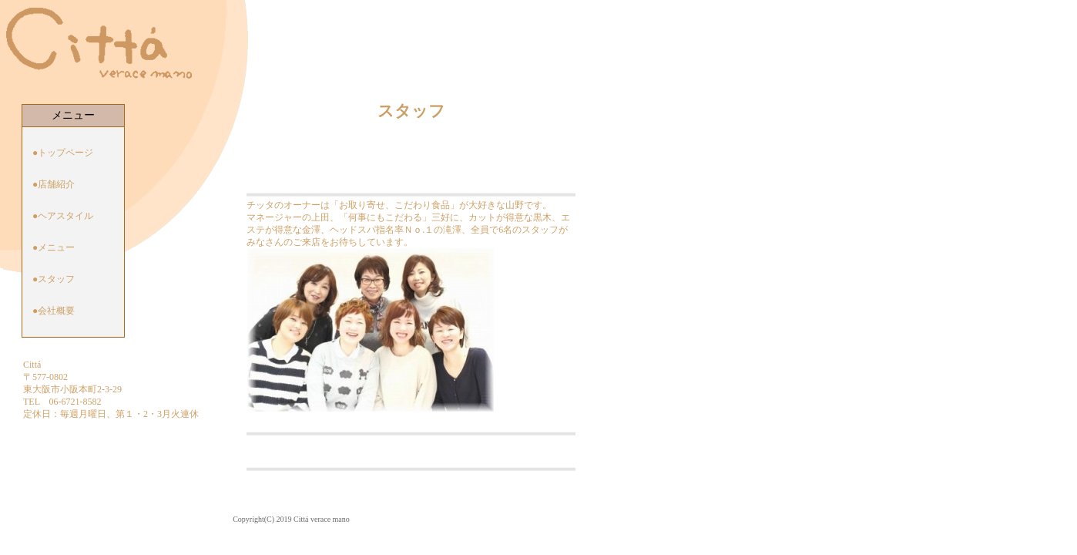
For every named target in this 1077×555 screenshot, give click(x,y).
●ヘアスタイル (62, 215)
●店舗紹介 (53, 184)
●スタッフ (53, 279)
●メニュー (53, 247)
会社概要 (56, 310)
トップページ (65, 152)
